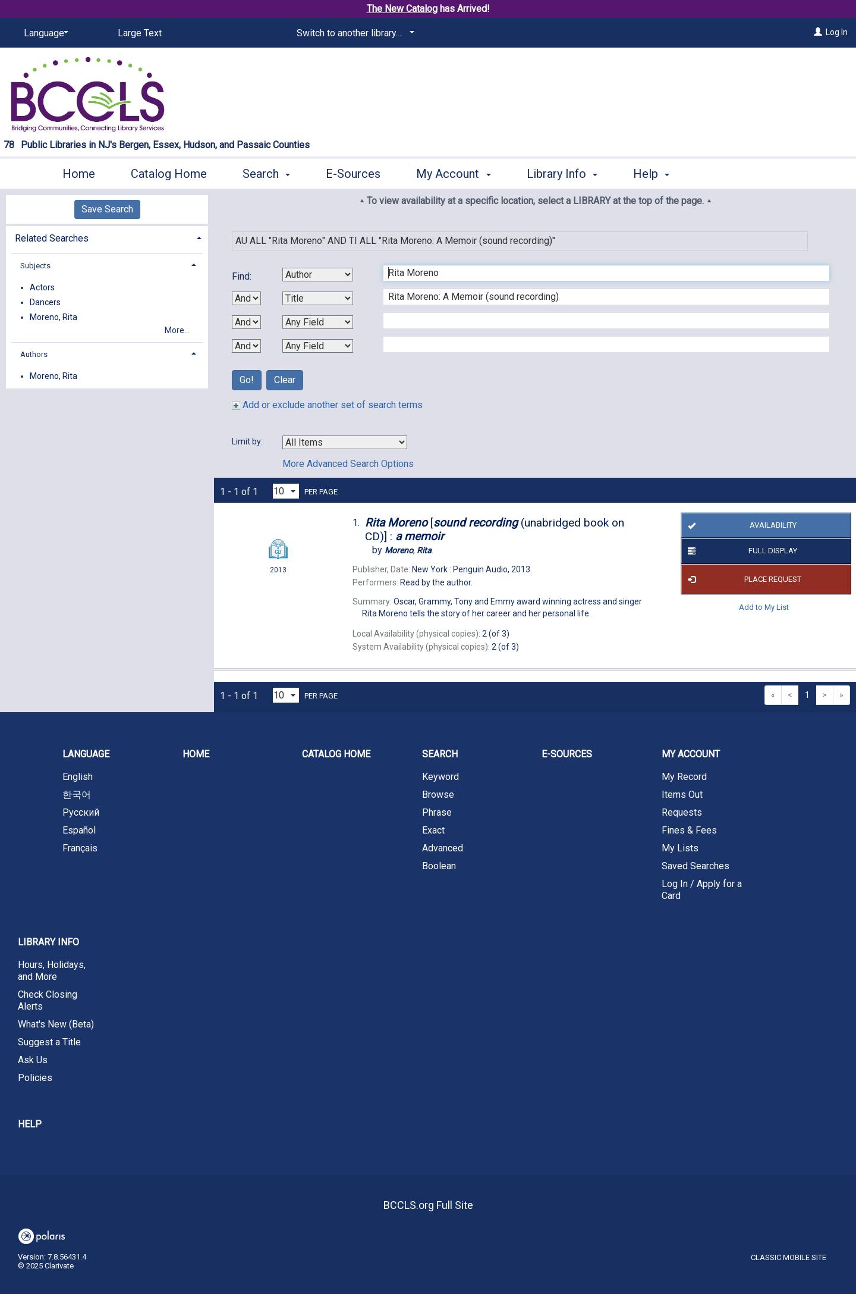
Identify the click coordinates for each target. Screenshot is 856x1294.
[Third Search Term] (600, 320)
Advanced (442, 848)
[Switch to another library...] (353, 33)
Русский (80, 812)
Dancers (45, 302)
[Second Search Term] (600, 296)
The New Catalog (402, 8)
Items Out (682, 794)
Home (78, 174)
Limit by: (248, 441)
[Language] (44, 33)
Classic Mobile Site (788, 1257)
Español (79, 830)
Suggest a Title (49, 1042)
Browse (438, 794)
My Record (684, 776)
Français (79, 848)
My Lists (680, 848)
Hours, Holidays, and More (52, 970)
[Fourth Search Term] (600, 344)
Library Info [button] (562, 174)
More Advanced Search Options (348, 463)
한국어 (76, 794)
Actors (42, 287)
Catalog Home (169, 174)
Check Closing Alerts (47, 1000)
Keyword (440, 776)
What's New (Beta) (56, 1024)
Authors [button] (34, 354)
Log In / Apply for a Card (702, 889)
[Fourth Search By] (317, 346)
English (77, 776)
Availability (740, 525)
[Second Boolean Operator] (246, 322)
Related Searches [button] (52, 238)
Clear (284, 380)
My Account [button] (453, 174)
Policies (35, 1077)
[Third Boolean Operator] (246, 346)
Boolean (439, 866)
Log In (837, 32)
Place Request (742, 579)
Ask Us (33, 1060)
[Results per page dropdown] (286, 491)
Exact (433, 830)
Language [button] (85, 754)
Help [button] (651, 174)
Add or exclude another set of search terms (327, 405)
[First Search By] (317, 274)
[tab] (107, 237)
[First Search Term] (600, 273)
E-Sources (353, 174)
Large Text (140, 33)
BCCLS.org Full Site (428, 1205)
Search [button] (266, 174)
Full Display (740, 551)
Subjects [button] (35, 265)
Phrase (437, 812)
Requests (682, 812)
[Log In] (818, 32)
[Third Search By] (317, 322)
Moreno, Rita (53, 317)
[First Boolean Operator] (246, 298)
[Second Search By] (317, 298)
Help (30, 1124)
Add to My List (764, 607)
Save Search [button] (107, 209)
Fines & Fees (689, 830)
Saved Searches (695, 866)
